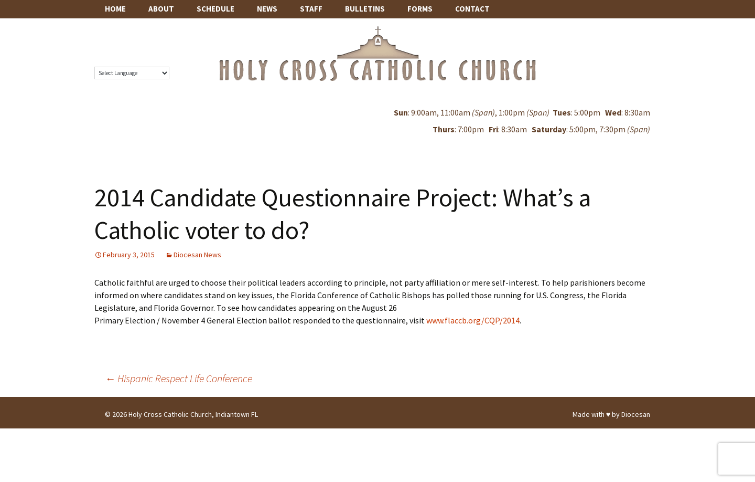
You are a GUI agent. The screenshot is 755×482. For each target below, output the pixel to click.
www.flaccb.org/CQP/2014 (473, 320)
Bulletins (365, 9)
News (267, 9)
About (161, 9)
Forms (420, 9)
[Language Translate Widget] (131, 73)
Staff (311, 9)
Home (115, 9)
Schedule (215, 9)
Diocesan (635, 414)
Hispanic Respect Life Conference (178, 378)
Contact (472, 9)
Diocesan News (197, 254)
